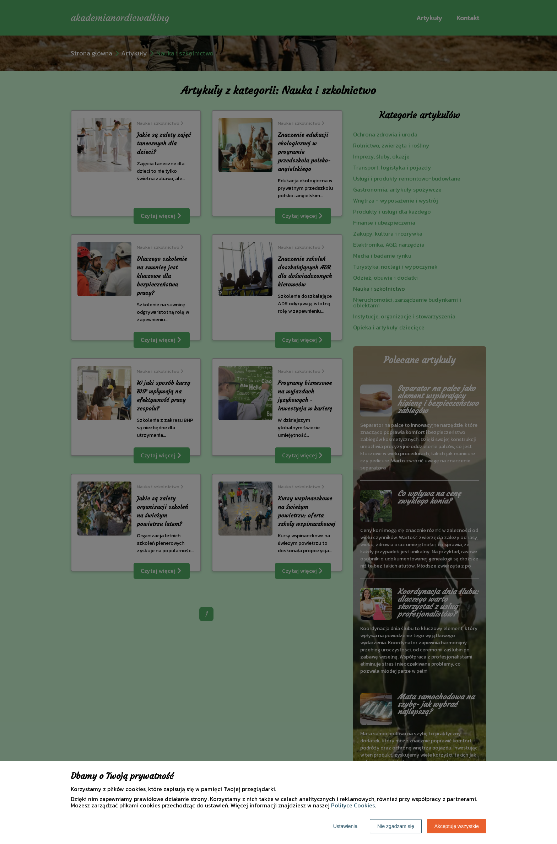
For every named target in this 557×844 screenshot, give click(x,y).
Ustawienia (345, 826)
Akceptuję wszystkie (456, 826)
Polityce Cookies (353, 805)
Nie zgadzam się (395, 826)
